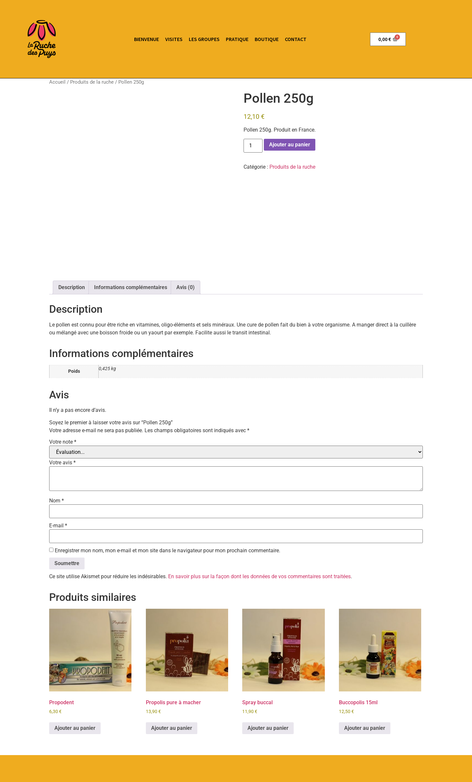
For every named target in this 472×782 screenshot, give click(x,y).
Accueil (57, 82)
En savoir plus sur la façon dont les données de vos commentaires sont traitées (259, 517)
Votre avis (62, 403)
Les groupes (204, 39)
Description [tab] (71, 227)
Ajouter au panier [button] (74, 668)
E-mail (58, 466)
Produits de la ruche (92, 82)
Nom (56, 441)
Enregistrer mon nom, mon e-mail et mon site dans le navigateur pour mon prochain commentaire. (167, 491)
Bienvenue (146, 39)
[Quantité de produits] (253, 146)
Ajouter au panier (289, 144)
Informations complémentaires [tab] (130, 227)
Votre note (62, 382)
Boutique (267, 39)
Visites (174, 39)
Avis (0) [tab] (185, 227)
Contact (295, 39)
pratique (237, 39)
